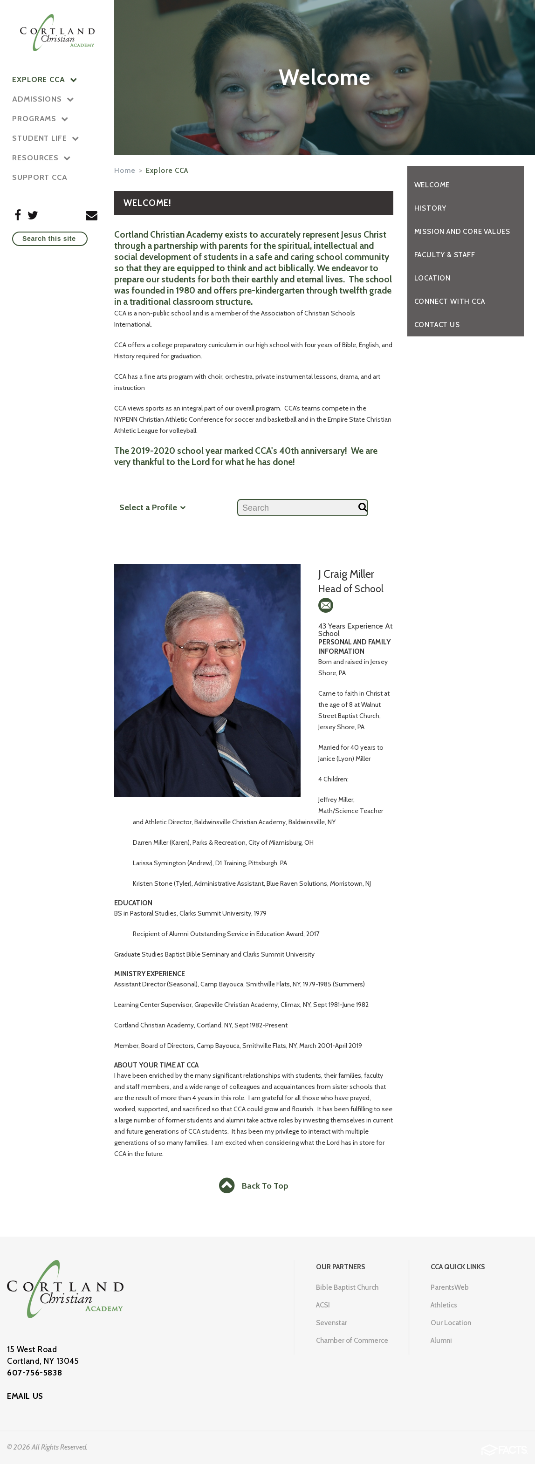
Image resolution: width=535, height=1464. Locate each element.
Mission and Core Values (462, 231)
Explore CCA (167, 170)
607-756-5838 (34, 1372)
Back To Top (253, 1186)
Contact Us (437, 325)
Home (125, 170)
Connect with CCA (449, 301)
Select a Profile (152, 507)
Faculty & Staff (444, 255)
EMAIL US (25, 1396)
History (430, 208)
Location (432, 278)
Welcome (432, 185)
